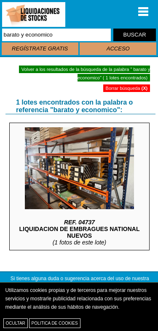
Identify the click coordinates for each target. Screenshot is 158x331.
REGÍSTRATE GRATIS (40, 48)
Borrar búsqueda (127, 88)
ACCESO (118, 48)
